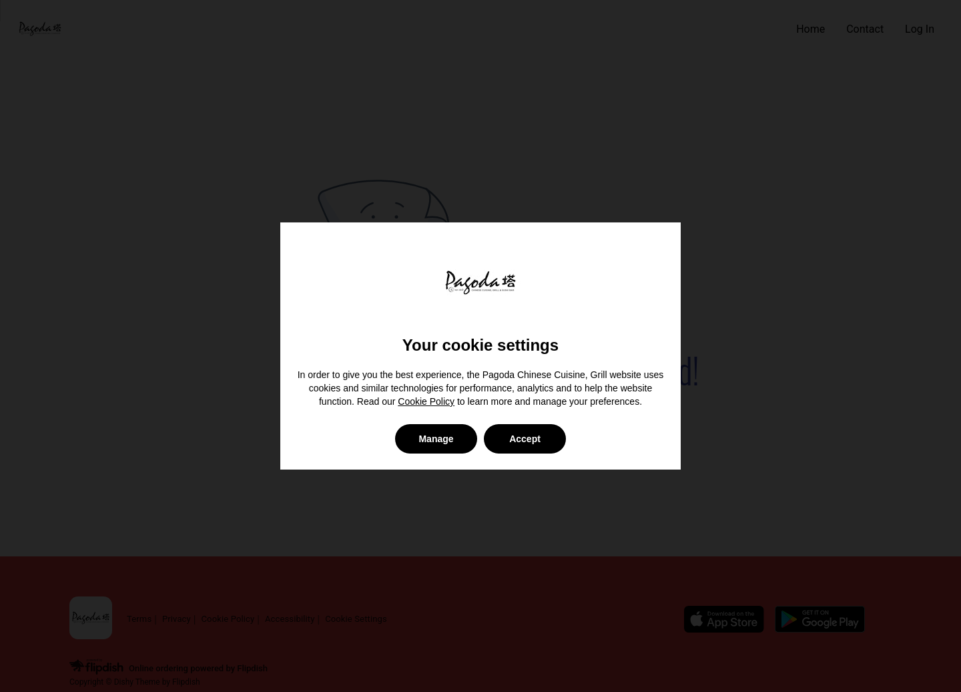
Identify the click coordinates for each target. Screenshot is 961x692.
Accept (525, 439)
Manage (435, 439)
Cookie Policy (426, 401)
